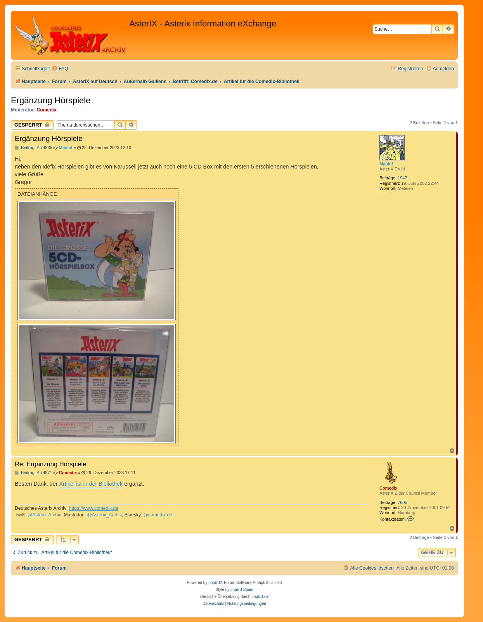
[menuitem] (60, 69)
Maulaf (386, 164)
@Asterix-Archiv (44, 515)
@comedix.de (158, 515)
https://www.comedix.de (93, 508)
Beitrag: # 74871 (33, 472)
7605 (402, 502)
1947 (402, 177)
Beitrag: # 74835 (33, 147)
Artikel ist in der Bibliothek (91, 484)
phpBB (214, 582)
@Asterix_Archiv (104, 515)
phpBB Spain (241, 589)
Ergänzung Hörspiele (50, 100)
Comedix (47, 110)
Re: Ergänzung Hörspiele (50, 463)
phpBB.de (259, 596)
